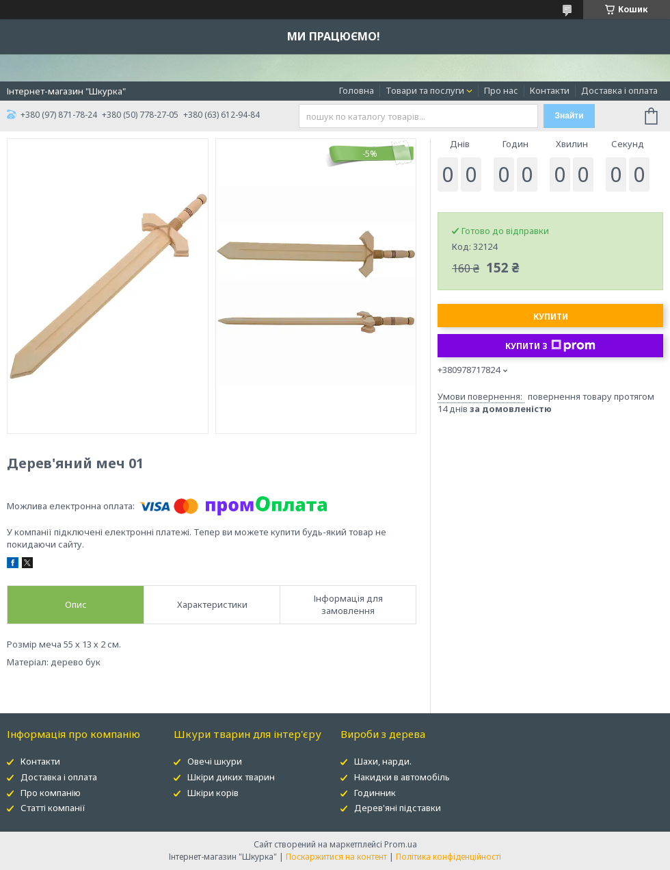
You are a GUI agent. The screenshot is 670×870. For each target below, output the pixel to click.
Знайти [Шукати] (568, 115)
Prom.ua (400, 844)
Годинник (375, 792)
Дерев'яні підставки (397, 808)
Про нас (501, 90)
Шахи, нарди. (383, 761)
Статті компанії (53, 808)
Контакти (550, 90)
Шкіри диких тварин (231, 777)
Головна (356, 90)
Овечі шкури (214, 761)
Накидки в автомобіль (402, 777)
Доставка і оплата (619, 90)
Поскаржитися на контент (336, 856)
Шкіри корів (213, 792)
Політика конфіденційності (448, 856)
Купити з (550, 346)
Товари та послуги (425, 90)
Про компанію (51, 792)
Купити (550, 316)
